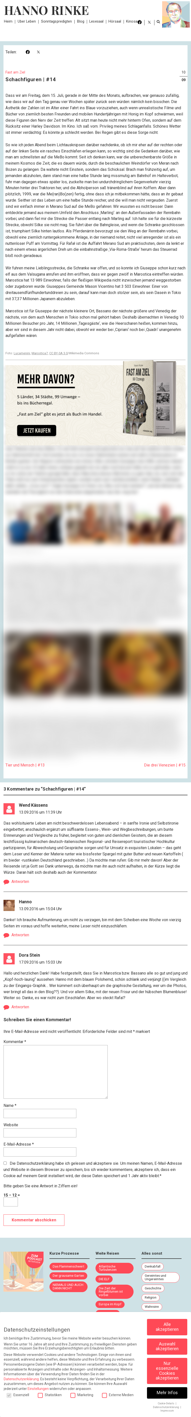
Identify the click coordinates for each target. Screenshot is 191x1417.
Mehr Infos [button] (167, 1392)
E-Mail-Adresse (18, 1144)
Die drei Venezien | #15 (165, 765)
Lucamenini (22, 353)
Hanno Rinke (46, 10)
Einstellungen (38, 1389)
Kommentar (14, 1041)
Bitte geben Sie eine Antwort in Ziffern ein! (40, 1186)
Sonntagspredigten (56, 21)
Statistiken (50, 1395)
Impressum (167, 1410)
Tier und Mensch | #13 (25, 765)
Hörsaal (114, 21)
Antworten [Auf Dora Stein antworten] (20, 1007)
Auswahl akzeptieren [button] (167, 1346)
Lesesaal (96, 21)
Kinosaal (133, 21)
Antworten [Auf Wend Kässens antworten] (20, 881)
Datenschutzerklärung (35, 1163)
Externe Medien (118, 1395)
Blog (80, 21)
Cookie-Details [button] (166, 1403)
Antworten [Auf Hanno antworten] (20, 935)
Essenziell (17, 1395)
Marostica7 (40, 353)
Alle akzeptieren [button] (167, 1327)
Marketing (81, 1395)
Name (9, 1105)
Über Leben (27, 21)
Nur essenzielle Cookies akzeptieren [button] (167, 1371)
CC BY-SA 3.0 (58, 353)
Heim (8, 21)
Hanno (25, 901)
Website (10, 1125)
